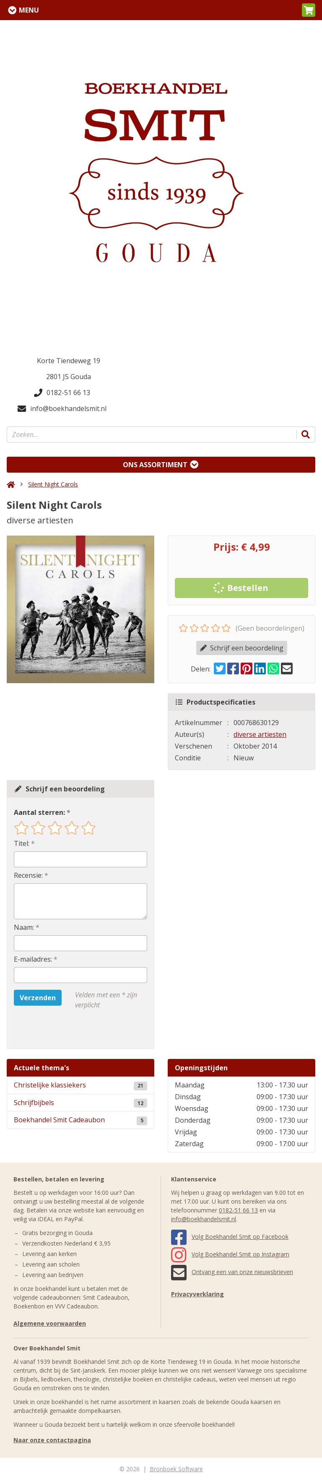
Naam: (24, 927)
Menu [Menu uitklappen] (29, 10)
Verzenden (38, 997)
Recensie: (28, 875)
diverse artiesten (260, 734)
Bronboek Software (176, 1469)
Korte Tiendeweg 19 (68, 360)
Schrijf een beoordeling (241, 648)
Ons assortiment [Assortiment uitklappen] (155, 464)
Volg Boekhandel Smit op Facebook (229, 1237)
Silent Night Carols (53, 484)
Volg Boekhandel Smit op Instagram (230, 1254)
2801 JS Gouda (68, 376)
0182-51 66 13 (62, 392)
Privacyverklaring (197, 1294)
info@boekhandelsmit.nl (62, 408)
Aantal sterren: (39, 812)
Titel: (21, 843)
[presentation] (67, 1029)
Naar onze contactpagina (52, 1440)
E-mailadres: (33, 959)
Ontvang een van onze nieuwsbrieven (232, 1272)
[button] (308, 10)
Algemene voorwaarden (49, 1323)
